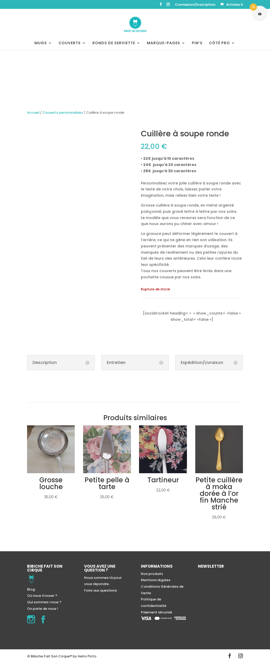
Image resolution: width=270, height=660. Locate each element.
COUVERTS (70, 43)
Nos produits (152, 573)
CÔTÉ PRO (219, 43)
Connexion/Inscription (195, 5)
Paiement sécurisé (156, 612)
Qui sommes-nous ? (44, 602)
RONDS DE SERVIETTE (113, 43)
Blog (31, 589)
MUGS (40, 43)
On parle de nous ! (42, 608)
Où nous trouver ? (42, 595)
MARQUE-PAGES (163, 43)
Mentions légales (155, 580)
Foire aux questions (100, 590)
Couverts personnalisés (63, 112)
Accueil (33, 112)
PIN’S (197, 43)
